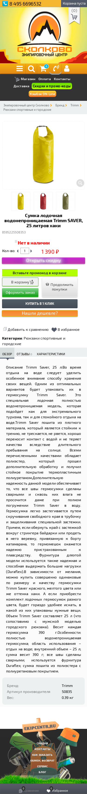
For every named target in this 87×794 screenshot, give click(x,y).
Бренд (60, 105)
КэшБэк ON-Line (42, 94)
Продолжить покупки (59, 286)
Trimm (75, 105)
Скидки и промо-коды (51, 86)
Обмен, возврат (42, 760)
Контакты (62, 79)
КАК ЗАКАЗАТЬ (42, 754)
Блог (42, 772)
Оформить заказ (20, 292)
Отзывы (24, 354)
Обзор (7, 354)
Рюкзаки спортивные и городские (27, 109)
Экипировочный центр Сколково (26, 105)
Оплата (44, 79)
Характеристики (51, 354)
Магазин (24, 79)
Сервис (42, 766)
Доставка (21, 86)
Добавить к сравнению (26, 329)
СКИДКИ (42, 743)
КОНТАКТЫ (42, 748)
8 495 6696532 (25, 3)
